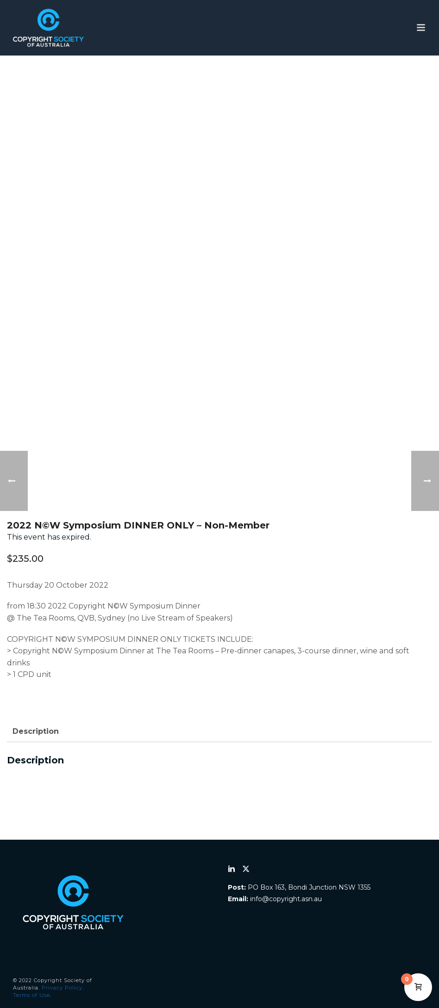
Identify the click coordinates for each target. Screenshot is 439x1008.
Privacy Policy (62, 987)
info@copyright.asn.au (286, 899)
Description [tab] (36, 731)
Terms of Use (31, 995)
